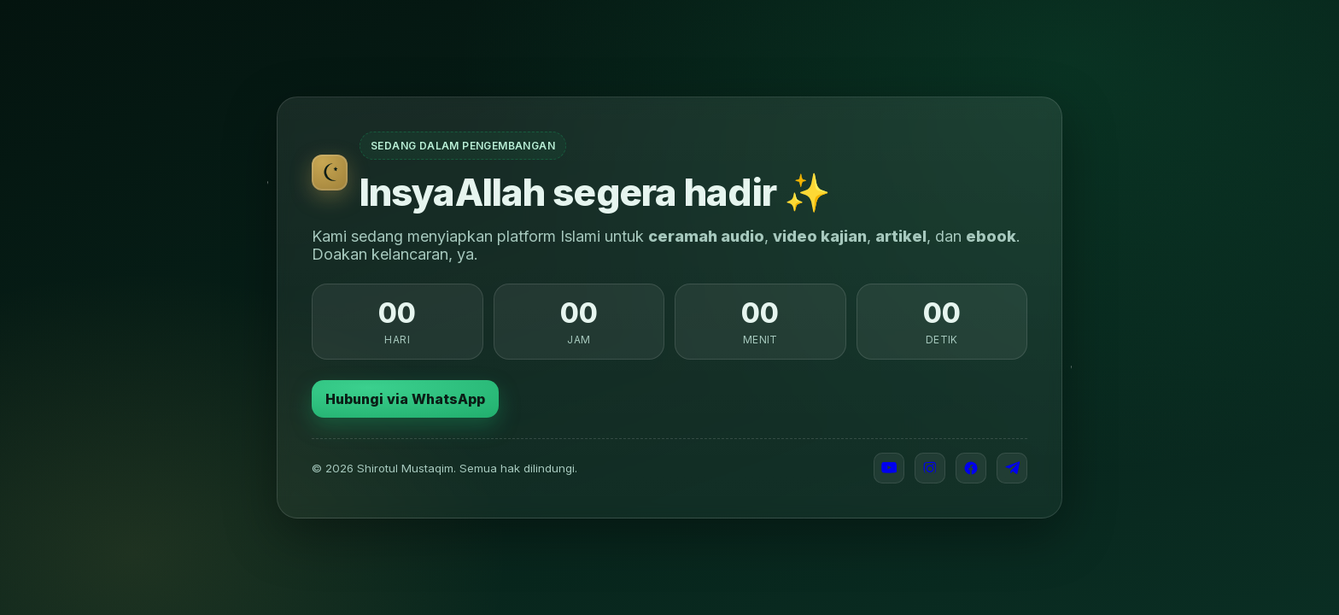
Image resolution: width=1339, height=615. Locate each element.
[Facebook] (971, 468)
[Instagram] (930, 468)
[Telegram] (1012, 468)
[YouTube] (889, 468)
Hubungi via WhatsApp (405, 398)
